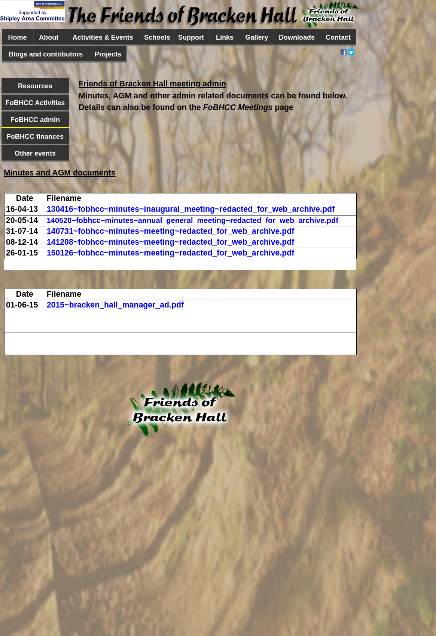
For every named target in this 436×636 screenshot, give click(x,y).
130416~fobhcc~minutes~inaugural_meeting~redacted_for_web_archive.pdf (191, 209)
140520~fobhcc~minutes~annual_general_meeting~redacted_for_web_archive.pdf (192, 220)
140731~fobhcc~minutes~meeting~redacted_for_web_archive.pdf (171, 231)
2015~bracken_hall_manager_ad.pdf (115, 304)
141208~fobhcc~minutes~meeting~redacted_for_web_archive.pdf (171, 242)
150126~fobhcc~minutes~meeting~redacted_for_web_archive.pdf (171, 252)
